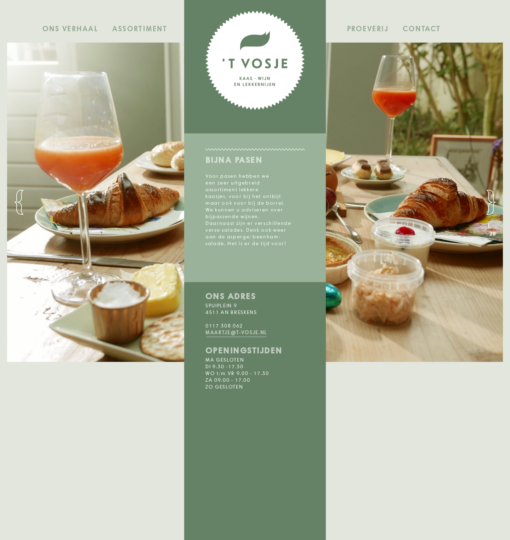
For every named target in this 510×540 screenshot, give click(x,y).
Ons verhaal (70, 29)
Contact (422, 29)
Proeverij (368, 29)
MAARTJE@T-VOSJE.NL (236, 332)
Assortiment (139, 29)
